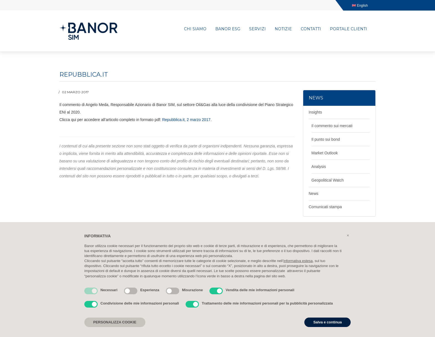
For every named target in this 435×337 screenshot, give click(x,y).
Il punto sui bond (326, 139)
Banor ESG (227, 28)
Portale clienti (348, 28)
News (313, 193)
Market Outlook (325, 153)
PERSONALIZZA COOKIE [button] (114, 322)
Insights (315, 112)
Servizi (257, 28)
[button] (347, 235)
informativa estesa (298, 261)
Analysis (319, 166)
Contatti (311, 28)
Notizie (283, 28)
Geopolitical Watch (328, 180)
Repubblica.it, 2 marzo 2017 (186, 119)
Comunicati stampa (325, 207)
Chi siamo (195, 28)
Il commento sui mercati (332, 126)
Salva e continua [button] (327, 322)
